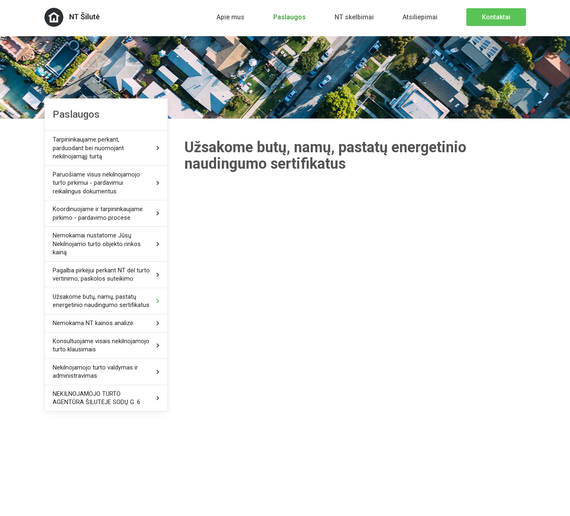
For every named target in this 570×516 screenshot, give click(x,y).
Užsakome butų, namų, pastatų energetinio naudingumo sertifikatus (101, 301)
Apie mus (230, 17)
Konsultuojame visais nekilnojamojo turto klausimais (101, 345)
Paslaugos (289, 17)
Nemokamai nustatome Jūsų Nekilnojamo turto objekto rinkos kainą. (97, 244)
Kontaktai (496, 17)
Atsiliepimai (419, 17)
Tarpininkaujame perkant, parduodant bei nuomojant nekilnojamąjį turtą (88, 148)
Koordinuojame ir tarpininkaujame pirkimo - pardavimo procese (98, 213)
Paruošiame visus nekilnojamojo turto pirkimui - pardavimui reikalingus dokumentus (96, 183)
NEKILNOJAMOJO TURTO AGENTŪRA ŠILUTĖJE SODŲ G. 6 (96, 398)
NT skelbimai (354, 17)
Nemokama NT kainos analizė (93, 323)
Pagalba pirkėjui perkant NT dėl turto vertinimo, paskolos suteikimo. (101, 275)
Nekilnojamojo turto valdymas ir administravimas (95, 372)
